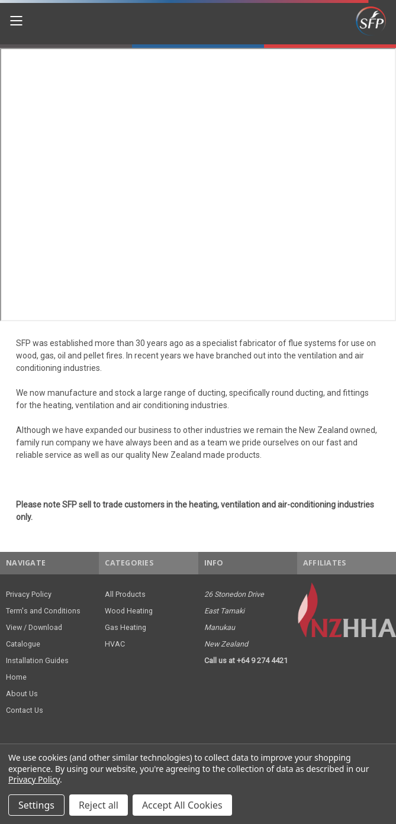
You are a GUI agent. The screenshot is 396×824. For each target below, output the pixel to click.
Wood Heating (129, 610)
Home (16, 677)
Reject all (98, 805)
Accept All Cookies (182, 805)
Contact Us (24, 710)
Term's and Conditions (43, 610)
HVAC (115, 643)
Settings (36, 805)
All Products (125, 594)
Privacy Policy (28, 594)
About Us (22, 693)
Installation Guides (37, 660)
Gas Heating (125, 627)
